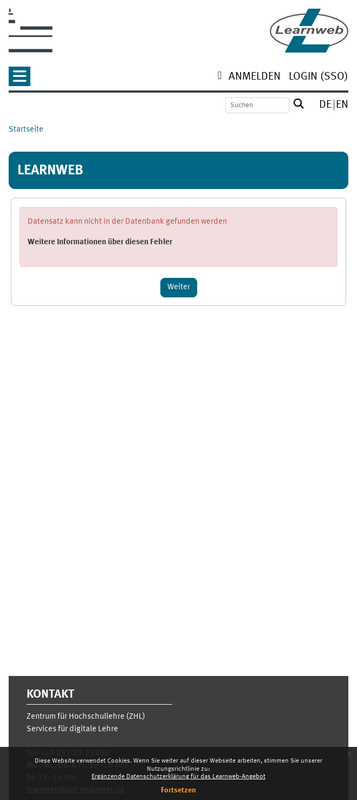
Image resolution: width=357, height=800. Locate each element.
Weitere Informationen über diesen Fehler (100, 242)
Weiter (178, 287)
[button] (19, 80)
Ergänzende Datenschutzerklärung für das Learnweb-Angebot (178, 776)
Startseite (26, 130)
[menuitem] (255, 78)
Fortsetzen (178, 790)
